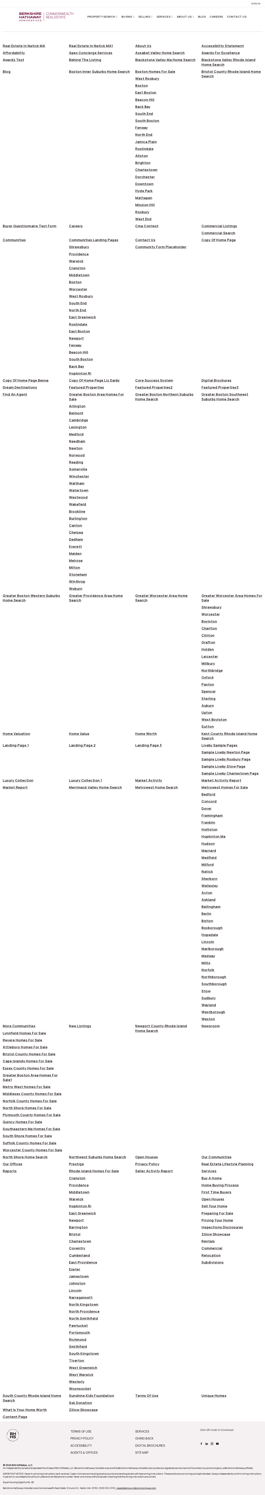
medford (76, 434)
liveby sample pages (220, 745)
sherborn (209, 878)
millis (206, 963)
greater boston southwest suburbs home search (225, 396)
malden (75, 553)
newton (75, 448)
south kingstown (84, 1353)
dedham (76, 539)
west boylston (214, 719)
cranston (77, 268)
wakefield (77, 504)
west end (143, 219)
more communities (19, 1026)
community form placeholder (160, 247)
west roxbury (147, 78)
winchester (79, 476)
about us (143, 46)
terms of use (146, 1395)
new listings (80, 1026)
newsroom (211, 1026)
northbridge (212, 670)
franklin (208, 822)
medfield (209, 857)
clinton (208, 635)
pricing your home (217, 1220)
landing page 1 (16, 745)
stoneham (78, 574)
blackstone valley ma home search (165, 60)
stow (206, 991)
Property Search (101, 17)
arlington (77, 406)
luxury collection (18, 780)
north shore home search (25, 1157)
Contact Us (237, 17)
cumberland (79, 1255)
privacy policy (147, 1164)
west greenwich (83, 1367)
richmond (77, 1339)
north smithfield (83, 1318)
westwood (78, 497)
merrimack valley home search (95, 787)
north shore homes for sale (27, 1108)
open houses (146, 1157)
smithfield (78, 1346)
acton (207, 892)
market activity (148, 780)
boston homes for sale (155, 71)
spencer (209, 691)
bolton (207, 921)
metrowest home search (156, 787)
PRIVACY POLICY (82, 1438)
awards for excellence (221, 53)
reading (76, 462)
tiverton (76, 1360)
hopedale (210, 935)
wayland (209, 1005)
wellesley (210, 885)
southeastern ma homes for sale (31, 1129)
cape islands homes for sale (28, 1061)
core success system (154, 380)
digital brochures (217, 380)
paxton (208, 684)
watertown (79, 490)
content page (15, 1416)
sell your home (214, 1206)
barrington (78, 1227)
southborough (214, 984)
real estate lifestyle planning (227, 1164)
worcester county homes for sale (32, 1150)
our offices (12, 1164)
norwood (77, 455)
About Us (184, 17)
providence (79, 254)
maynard (209, 850)
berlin (206, 913)
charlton (209, 628)
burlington (78, 518)
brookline (77, 511)
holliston (210, 829)
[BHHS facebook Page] (202, 1443)
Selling (144, 17)
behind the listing (85, 60)
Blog (202, 17)
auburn (208, 705)
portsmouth (79, 1332)
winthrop (77, 581)
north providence (84, 1311)
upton (207, 712)
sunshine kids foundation (91, 1395)
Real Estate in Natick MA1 (91, 46)
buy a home (212, 1178)
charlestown (146, 169)
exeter (74, 1269)
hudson (208, 843)
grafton (208, 642)
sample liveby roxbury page (226, 759)
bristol (75, 1234)
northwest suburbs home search (97, 1157)
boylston (209, 621)
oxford (207, 677)
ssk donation (80, 1403)
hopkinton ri (80, 373)
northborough (214, 977)
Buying (127, 17)
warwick (76, 261)
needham (77, 441)
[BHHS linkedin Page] (207, 1443)
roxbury (142, 212)
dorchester (145, 177)
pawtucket (78, 1325)
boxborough (212, 928)
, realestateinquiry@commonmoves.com (136, 1488)
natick (207, 871)
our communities (217, 1157)
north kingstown (83, 1304)
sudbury (209, 998)
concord (209, 801)
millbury (208, 663)
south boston (147, 120)
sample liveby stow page (223, 766)
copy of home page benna (26, 380)
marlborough (213, 948)
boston (141, 85)
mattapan (143, 198)
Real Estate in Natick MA (24, 46)
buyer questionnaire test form (29, 226)
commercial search (218, 233)
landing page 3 (148, 745)
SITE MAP (142, 1453)
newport (76, 338)
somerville (78, 469)
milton (74, 567)
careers (76, 226)
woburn (75, 588)
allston (141, 155)
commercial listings (219, 226)
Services (164, 17)
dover (207, 808)
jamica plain (146, 142)
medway (208, 956)
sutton (208, 726)
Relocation (211, 1255)
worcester (78, 289)
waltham (76, 483)
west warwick (81, 1374)
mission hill (145, 205)
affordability (14, 53)
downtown (144, 184)
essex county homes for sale (28, 1068)
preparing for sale (217, 1213)
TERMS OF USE (81, 1431)
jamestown (79, 1276)
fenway (141, 127)
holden (208, 649)
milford (208, 864)
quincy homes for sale (22, 1122)
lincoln (208, 941)
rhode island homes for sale (94, 1171)
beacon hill (145, 99)
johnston (77, 1283)
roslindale (144, 149)
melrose (76, 560)
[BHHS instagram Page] (212, 1443)
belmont (76, 413)
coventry (77, 1248)
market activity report (221, 780)
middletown (79, 275)
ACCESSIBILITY (81, 1446)
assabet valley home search (160, 53)
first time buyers (217, 1192)
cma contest (147, 226)
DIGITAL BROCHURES (150, 1446)
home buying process (220, 1185)
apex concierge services (90, 53)
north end (144, 134)
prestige (76, 1164)
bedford (208, 794)
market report (15, 787)
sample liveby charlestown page (230, 773)
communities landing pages (94, 240)
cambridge (78, 420)
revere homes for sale (22, 1040)
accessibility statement (223, 46)
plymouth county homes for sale (32, 1115)
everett (75, 546)
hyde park (144, 191)
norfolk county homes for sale (30, 1101)
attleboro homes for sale (25, 1047)
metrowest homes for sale (225, 787)
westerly (76, 1381)
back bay (142, 106)
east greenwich (82, 317)
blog (6, 71)
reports (10, 1171)
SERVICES (142, 1431)
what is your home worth (25, 1410)
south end (144, 113)
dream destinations (20, 387)
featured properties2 (153, 387)
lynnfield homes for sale (24, 1033)
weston (208, 1019)
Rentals (208, 1241)
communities (14, 240)
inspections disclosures (222, 1227)
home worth (146, 733)
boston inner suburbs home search (99, 71)
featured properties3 (220, 387)
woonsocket (80, 1388)
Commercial (212, 1248)
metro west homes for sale (27, 1087)
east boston (145, 92)
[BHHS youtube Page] (218, 1443)
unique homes (214, 1395)
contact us (145, 240)
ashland (209, 899)
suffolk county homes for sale (29, 1143)
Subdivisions (213, 1262)
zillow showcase (216, 1234)
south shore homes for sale (27, 1136)
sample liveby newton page (226, 752)
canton (75, 525)
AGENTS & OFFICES (84, 1453)
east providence (83, 1262)
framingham (212, 815)
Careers (216, 17)
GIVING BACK (144, 1438)
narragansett (81, 1297)
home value (79, 733)
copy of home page (219, 240)
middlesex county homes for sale (32, 1094)
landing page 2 (82, 745)
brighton (142, 162)
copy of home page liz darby (94, 380)
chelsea (76, 532)
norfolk (208, 970)
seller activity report (154, 1171)
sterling (208, 698)
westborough (213, 1012)
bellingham (211, 906)
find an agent (15, 394)
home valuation (16, 733)
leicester (210, 656)
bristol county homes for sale (29, 1054)
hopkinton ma (213, 836)
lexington (78, 427)
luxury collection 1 (85, 780)
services (209, 1171)
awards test (13, 60)
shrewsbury (79, 247)
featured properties (86, 387)
